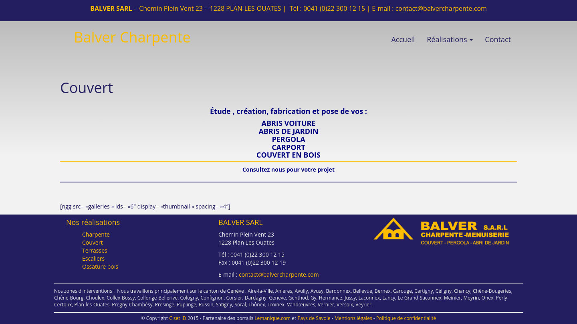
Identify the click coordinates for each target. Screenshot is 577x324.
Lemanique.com (272, 318)
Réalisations (450, 39)
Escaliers (93, 258)
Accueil (403, 39)
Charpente (96, 234)
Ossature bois (100, 266)
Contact (498, 39)
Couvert (92, 242)
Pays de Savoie (313, 318)
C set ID (177, 318)
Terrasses (94, 250)
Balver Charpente (132, 37)
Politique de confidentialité (406, 318)
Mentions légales (353, 318)
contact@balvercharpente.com (441, 8)
